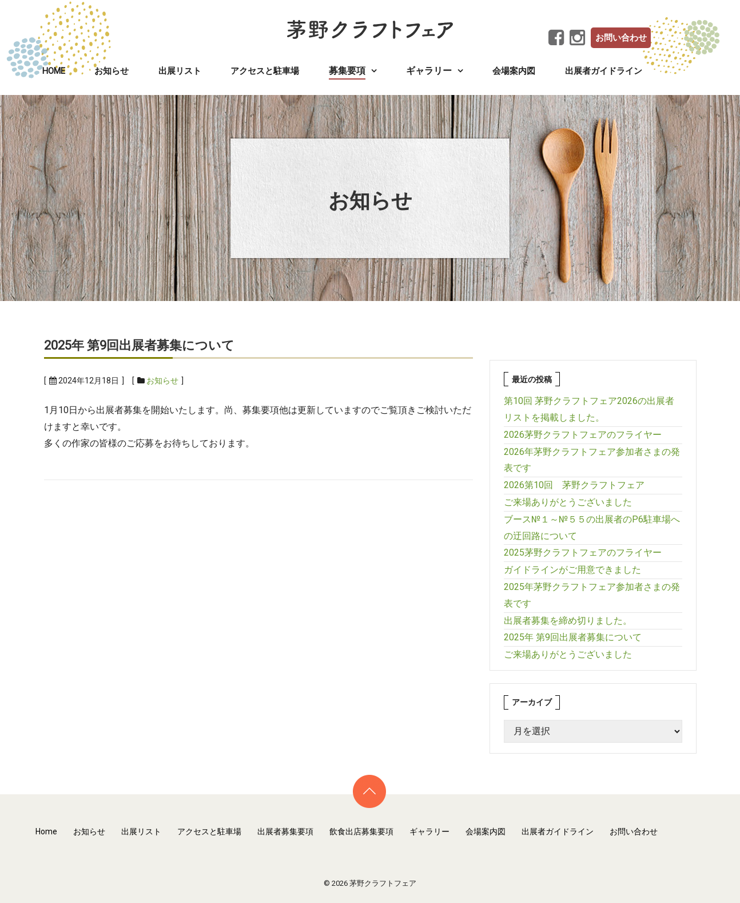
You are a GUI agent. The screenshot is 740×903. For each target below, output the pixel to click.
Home (53, 71)
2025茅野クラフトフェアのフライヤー (583, 552)
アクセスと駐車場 (264, 71)
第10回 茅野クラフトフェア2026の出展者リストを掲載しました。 (589, 409)
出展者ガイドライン (603, 71)
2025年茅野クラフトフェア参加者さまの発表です (592, 595)
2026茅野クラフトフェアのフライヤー (583, 434)
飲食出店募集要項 (361, 831)
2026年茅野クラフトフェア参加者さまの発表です (592, 460)
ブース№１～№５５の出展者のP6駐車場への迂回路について (592, 527)
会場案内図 (513, 71)
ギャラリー (429, 831)
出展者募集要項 (285, 831)
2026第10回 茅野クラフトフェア (574, 485)
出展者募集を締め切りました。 (568, 620)
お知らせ (111, 71)
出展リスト (179, 71)
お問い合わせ (621, 38)
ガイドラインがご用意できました (572, 569)
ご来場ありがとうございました (568, 502)
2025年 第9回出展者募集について (139, 345)
